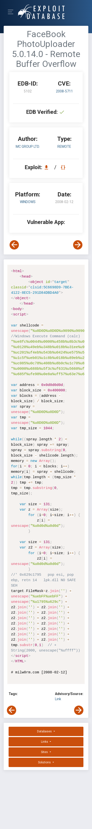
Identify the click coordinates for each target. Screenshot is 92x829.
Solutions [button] (45, 762)
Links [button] (45, 741)
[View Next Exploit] (77, 245)
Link (58, 699)
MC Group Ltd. (28, 146)
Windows (28, 202)
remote (64, 146)
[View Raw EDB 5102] (63, 167)
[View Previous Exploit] (14, 245)
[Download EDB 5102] (47, 167)
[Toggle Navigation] (12, 12)
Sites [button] (45, 752)
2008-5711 (64, 91)
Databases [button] (45, 731)
